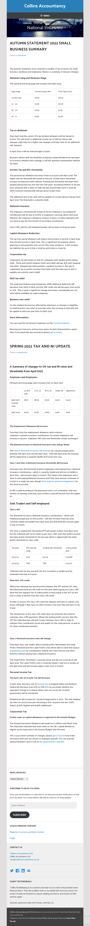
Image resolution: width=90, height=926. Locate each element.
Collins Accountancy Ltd (21, 853)
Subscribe (19, 814)
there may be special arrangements (58, 481)
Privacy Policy (42, 918)
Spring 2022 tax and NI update (40, 346)
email (29, 873)
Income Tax (42, 684)
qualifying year (18, 651)
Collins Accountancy (45, 6)
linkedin (23, 873)
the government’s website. (52, 742)
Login (12, 838)
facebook (16, 873)
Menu (47, 15)
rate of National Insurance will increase (32, 451)
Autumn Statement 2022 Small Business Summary (40, 46)
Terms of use (52, 918)
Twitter (12, 873)
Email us (33, 918)
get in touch (56, 332)
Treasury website (61, 323)
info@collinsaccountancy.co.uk (24, 859)
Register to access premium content (27, 832)
